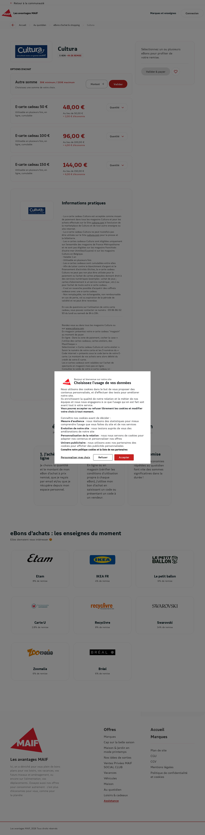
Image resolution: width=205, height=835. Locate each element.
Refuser (103, 457)
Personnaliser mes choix (75, 457)
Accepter (124, 457)
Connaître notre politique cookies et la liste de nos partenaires (94, 449)
